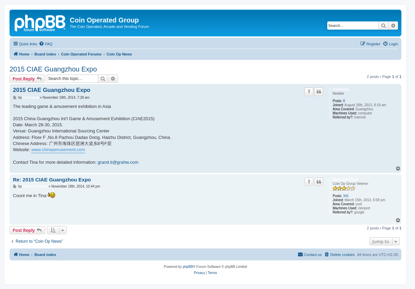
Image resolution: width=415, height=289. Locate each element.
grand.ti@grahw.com (118, 162)
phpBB (188, 267)
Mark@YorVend (345, 179)
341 (346, 196)
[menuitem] (45, 44)
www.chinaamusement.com (58, 149)
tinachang (341, 89)
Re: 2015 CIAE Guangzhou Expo (52, 179)
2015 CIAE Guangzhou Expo (53, 69)
